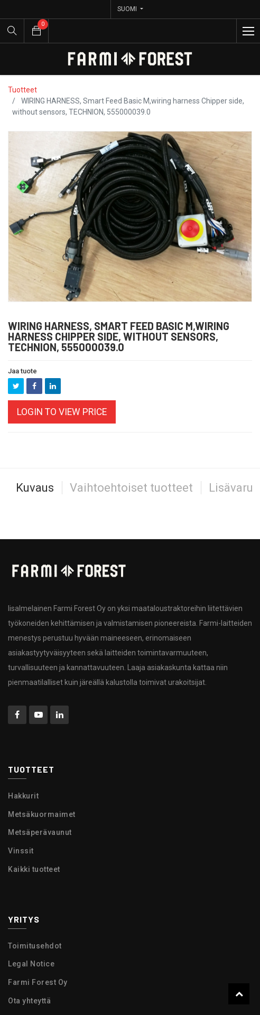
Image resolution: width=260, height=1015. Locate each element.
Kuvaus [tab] (35, 487)
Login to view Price (62, 412)
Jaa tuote (22, 371)
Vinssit (21, 851)
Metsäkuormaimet (42, 814)
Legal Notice (31, 964)
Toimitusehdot (35, 946)
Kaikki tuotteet (34, 869)
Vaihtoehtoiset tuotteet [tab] (131, 487)
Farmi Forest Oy (38, 982)
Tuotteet (22, 90)
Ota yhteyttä (29, 1001)
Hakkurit (23, 796)
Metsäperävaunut (40, 832)
